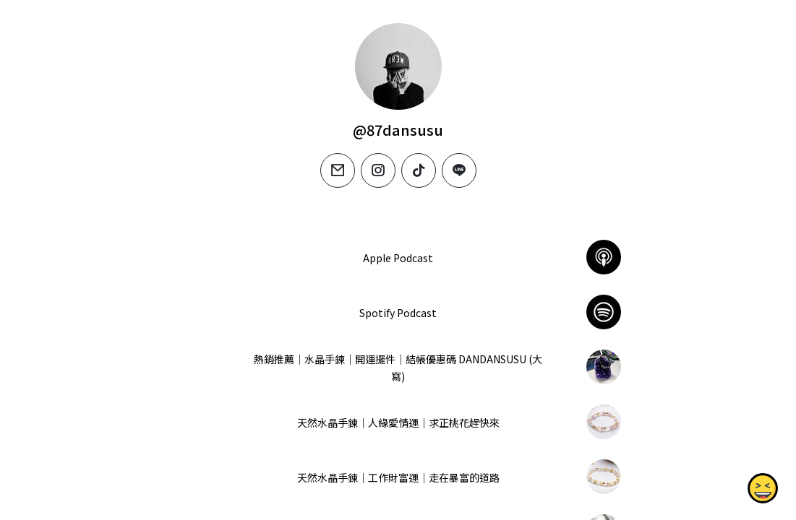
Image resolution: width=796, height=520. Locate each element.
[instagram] (378, 170)
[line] (459, 170)
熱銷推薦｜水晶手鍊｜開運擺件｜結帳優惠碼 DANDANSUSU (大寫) (398, 368)
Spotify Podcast (398, 313)
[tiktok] (418, 170)
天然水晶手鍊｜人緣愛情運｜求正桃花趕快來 (397, 422)
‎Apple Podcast (398, 258)
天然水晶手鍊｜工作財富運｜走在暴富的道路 (397, 477)
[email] (337, 170)
